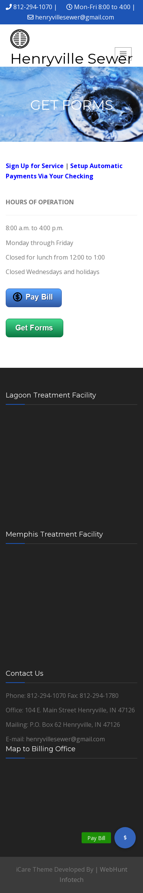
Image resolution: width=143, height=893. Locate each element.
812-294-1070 (32, 7)
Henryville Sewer (71, 58)
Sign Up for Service (35, 166)
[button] (125, 837)
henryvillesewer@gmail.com (74, 17)
